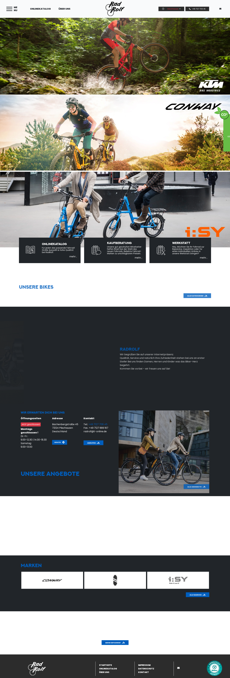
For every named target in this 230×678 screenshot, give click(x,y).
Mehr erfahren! (113, 643)
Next (213, 580)
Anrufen (91, 443)
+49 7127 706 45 (197, 9)
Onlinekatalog (40, 9)
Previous (12, 580)
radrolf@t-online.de (95, 431)
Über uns (64, 9)
